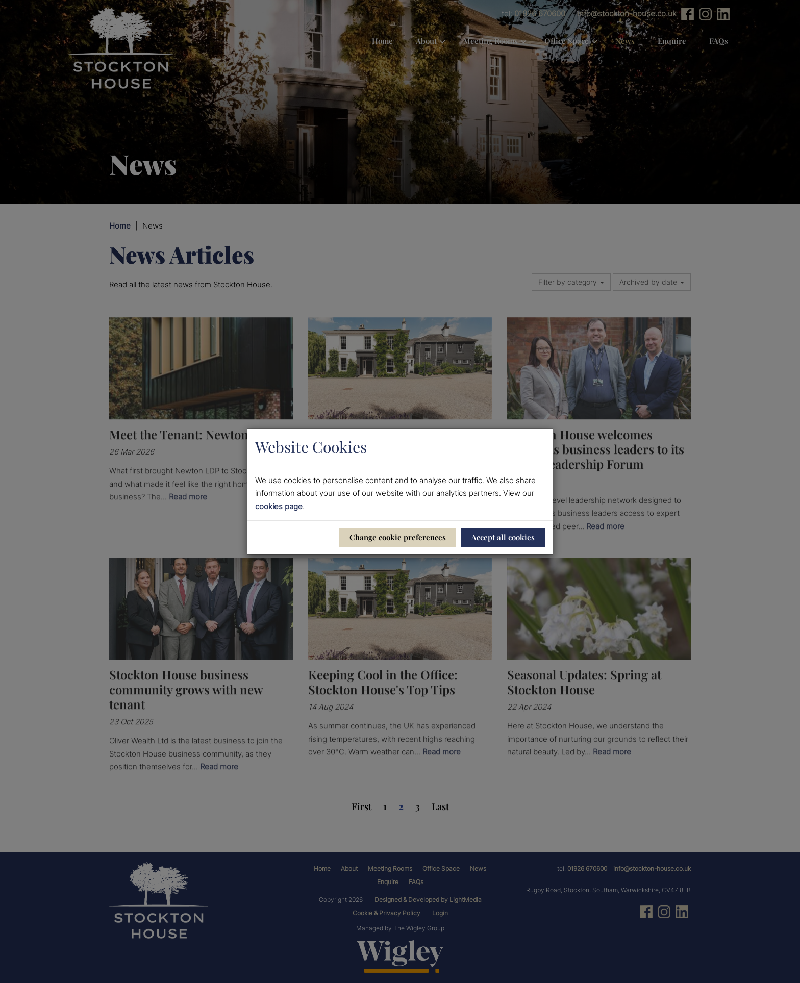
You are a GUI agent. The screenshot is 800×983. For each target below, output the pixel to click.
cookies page (279, 506)
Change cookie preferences (397, 537)
